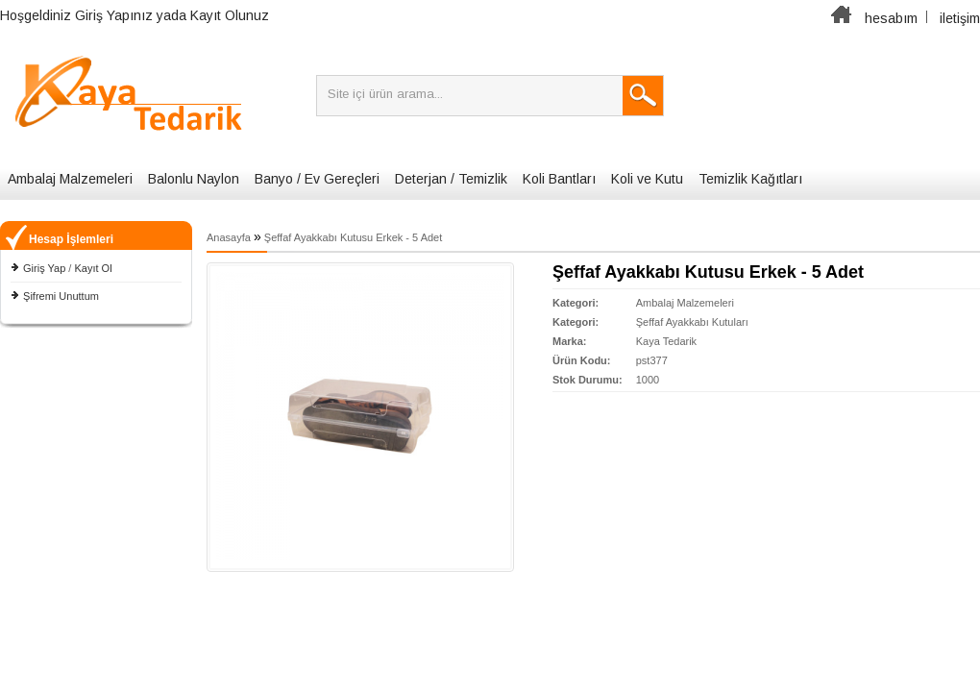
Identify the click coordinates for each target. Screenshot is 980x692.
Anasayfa (229, 237)
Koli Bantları (559, 178)
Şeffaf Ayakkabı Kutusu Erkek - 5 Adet (353, 237)
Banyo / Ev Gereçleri (317, 178)
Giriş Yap (44, 268)
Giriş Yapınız (114, 15)
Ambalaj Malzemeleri (70, 178)
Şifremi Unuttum (61, 296)
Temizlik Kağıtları (750, 178)
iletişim (960, 18)
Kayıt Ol (92, 268)
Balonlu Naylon (193, 178)
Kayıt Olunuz (229, 15)
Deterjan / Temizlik (451, 178)
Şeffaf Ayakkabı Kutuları (692, 322)
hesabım (891, 18)
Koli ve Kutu (647, 178)
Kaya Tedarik (666, 341)
